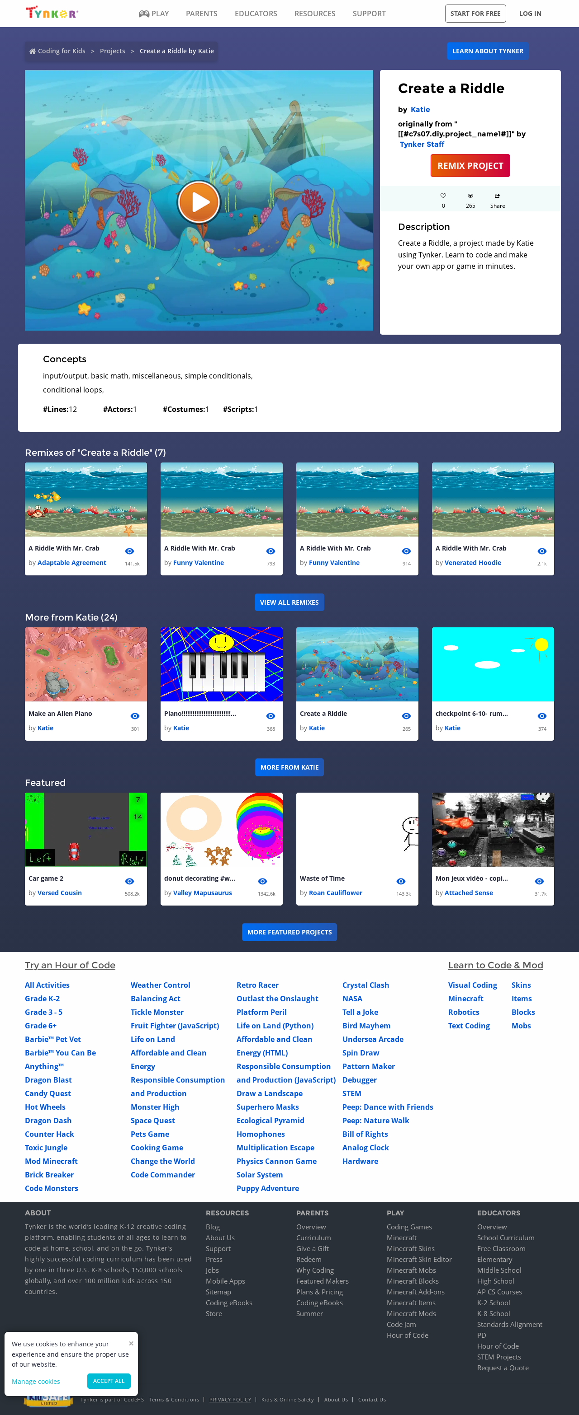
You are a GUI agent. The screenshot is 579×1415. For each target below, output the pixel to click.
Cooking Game (157, 1148)
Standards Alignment (509, 1324)
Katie (420, 109)
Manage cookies (36, 1381)
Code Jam (401, 1324)
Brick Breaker (49, 1175)
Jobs (212, 1270)
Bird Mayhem (366, 1026)
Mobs (521, 1026)
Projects (112, 51)
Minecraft (466, 999)
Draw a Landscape (270, 1094)
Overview (311, 1226)
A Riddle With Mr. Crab (64, 548)
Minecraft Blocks (413, 1280)
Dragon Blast (48, 1080)
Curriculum (313, 1237)
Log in (530, 13)
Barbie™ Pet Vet (53, 1040)
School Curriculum (506, 1237)
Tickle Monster (157, 1013)
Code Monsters (51, 1189)
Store (214, 1313)
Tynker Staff (422, 144)
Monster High (155, 1107)
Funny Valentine (198, 562)
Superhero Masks (268, 1107)
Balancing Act (155, 999)
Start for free (476, 13)
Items (522, 999)
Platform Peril (262, 1013)
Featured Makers (322, 1280)
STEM (351, 1094)
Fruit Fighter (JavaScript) (175, 1026)
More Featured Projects (289, 932)
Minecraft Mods (411, 1313)
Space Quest (153, 1121)
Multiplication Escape (275, 1148)
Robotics (463, 1013)
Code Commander (163, 1175)
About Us (220, 1237)
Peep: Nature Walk (375, 1121)
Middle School (499, 1270)
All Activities (47, 985)
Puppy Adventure (268, 1189)
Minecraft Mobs (411, 1270)
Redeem (309, 1259)
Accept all (109, 1381)
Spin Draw (361, 1053)
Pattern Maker (368, 1067)
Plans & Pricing (319, 1291)
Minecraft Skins (411, 1248)
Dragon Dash (48, 1121)
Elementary (495, 1259)
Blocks (523, 1013)
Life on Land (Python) (275, 1026)
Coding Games (409, 1226)
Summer (309, 1313)
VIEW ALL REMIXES (289, 602)
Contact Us (372, 1399)
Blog (213, 1226)
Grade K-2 (42, 999)
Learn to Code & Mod (495, 965)
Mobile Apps (225, 1280)
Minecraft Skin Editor (419, 1259)
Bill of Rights (365, 1134)
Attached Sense (469, 893)
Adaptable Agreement (72, 562)
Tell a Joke (360, 1013)
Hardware (360, 1162)
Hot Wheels (45, 1107)
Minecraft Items (411, 1302)
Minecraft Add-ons (416, 1291)
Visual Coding (472, 985)
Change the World (163, 1162)
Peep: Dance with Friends (387, 1107)
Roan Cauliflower (335, 893)
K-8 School (493, 1313)
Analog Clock (365, 1148)
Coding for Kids (61, 51)
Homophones (261, 1134)
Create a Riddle (323, 713)
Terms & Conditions (174, 1399)
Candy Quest (48, 1094)
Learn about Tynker (487, 51)
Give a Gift (312, 1248)
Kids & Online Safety (287, 1399)
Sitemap (218, 1291)
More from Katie (290, 767)
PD (481, 1335)
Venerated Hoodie (473, 562)
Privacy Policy (230, 1399)
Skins (521, 985)
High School (495, 1280)
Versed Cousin (60, 893)
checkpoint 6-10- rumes (472, 713)
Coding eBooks (229, 1302)
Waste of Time (322, 878)
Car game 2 (45, 878)
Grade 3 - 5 (43, 1013)
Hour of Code (407, 1335)
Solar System (260, 1175)
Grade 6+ (41, 1026)
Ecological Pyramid (270, 1121)
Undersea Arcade (372, 1040)
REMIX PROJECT (470, 165)
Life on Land (153, 1040)
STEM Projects (499, 1356)
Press (214, 1259)
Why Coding (315, 1270)
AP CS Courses (499, 1291)
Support (218, 1248)
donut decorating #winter (200, 878)
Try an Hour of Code (70, 965)
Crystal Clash (365, 985)
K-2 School (493, 1302)
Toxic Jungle (46, 1148)
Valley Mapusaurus (202, 893)
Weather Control (160, 985)
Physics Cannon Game (277, 1162)
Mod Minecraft (51, 1162)
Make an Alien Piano (60, 713)
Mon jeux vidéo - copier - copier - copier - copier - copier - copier (472, 878)
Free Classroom (501, 1248)
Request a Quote (503, 1367)
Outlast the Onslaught (277, 999)
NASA (352, 999)
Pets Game (150, 1134)
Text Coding (469, 1026)
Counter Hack (49, 1134)
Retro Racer (258, 985)
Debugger (359, 1080)
